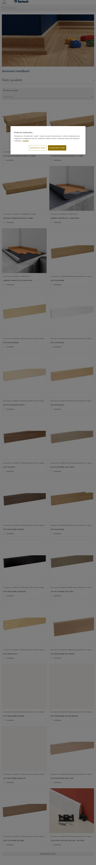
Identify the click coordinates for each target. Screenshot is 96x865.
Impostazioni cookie (37, 147)
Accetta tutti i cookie (57, 147)
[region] (48, 140)
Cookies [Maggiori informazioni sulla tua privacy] (26, 141)
